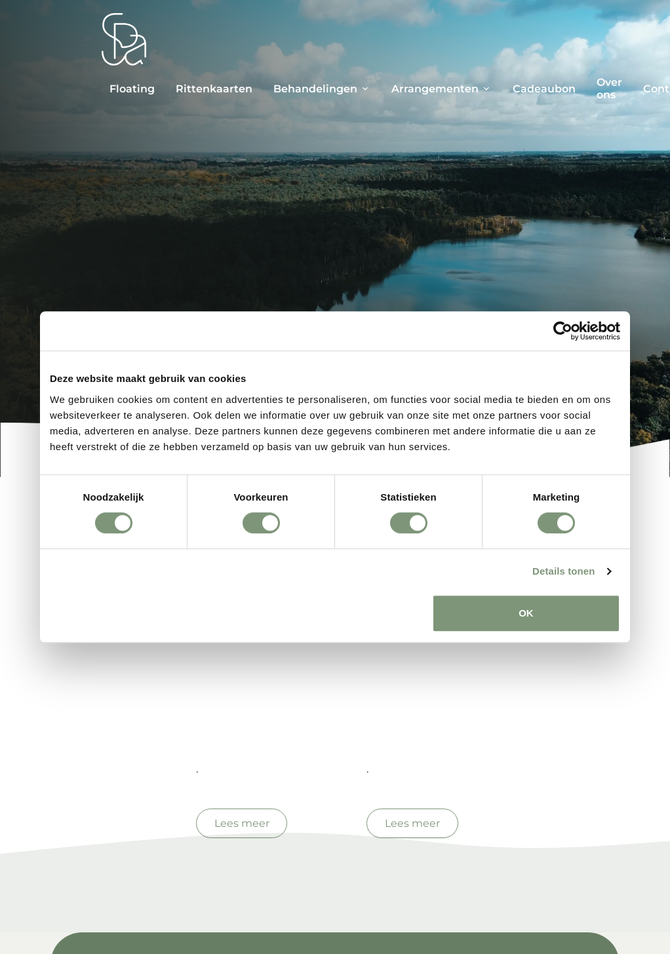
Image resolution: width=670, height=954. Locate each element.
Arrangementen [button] (435, 89)
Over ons (609, 88)
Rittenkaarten (214, 89)
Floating (132, 89)
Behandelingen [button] (315, 89)
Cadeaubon (544, 89)
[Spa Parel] (124, 39)
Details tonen (563, 571)
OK (526, 613)
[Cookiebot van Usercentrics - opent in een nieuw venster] (562, 331)
